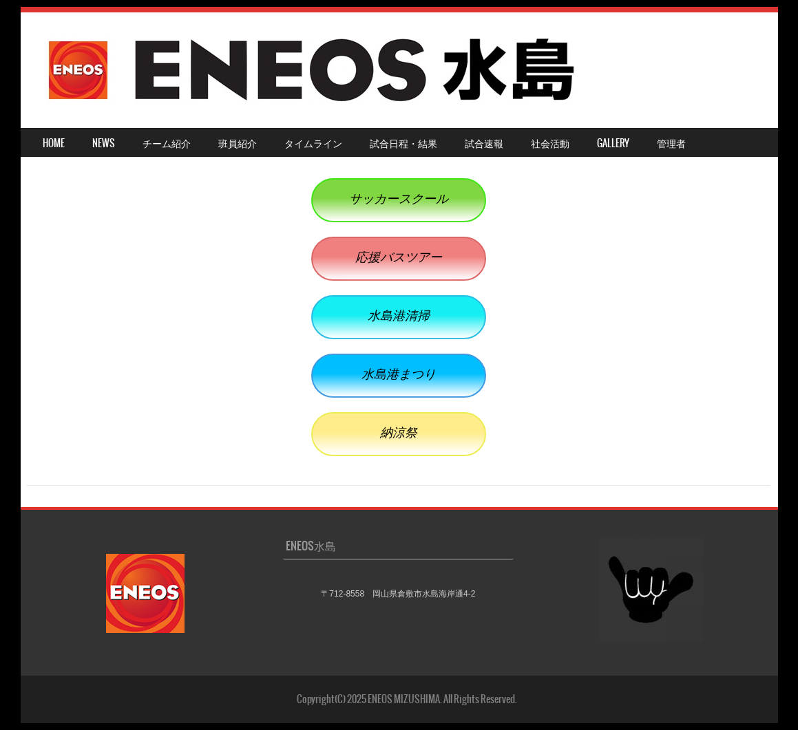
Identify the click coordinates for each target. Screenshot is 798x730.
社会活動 (550, 143)
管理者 (671, 143)
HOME (54, 143)
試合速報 (484, 143)
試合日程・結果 (403, 143)
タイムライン (313, 143)
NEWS (103, 143)
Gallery (613, 143)
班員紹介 (237, 143)
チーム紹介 (167, 143)
